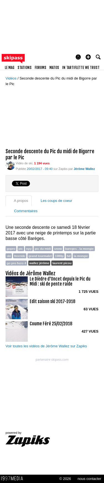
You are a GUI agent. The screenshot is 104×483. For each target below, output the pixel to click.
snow (58, 248)
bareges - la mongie (79, 248)
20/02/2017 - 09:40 (40, 168)
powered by (28, 439)
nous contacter (89, 479)
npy (29, 248)
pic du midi (43, 248)
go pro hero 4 (16, 263)
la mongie (81, 255)
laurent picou (62, 263)
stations (24, 67)
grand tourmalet (40, 255)
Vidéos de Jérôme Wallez (30, 273)
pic (21, 248)
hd (68, 255)
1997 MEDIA (13, 478)
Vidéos (11, 78)
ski (9, 255)
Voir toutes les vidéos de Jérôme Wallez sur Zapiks (46, 346)
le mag (9, 67)
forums (40, 67)
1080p (59, 255)
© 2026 (65, 479)
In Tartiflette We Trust (81, 67)
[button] (88, 57)
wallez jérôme (39, 263)
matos (54, 67)
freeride (19, 255)
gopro (11, 248)
